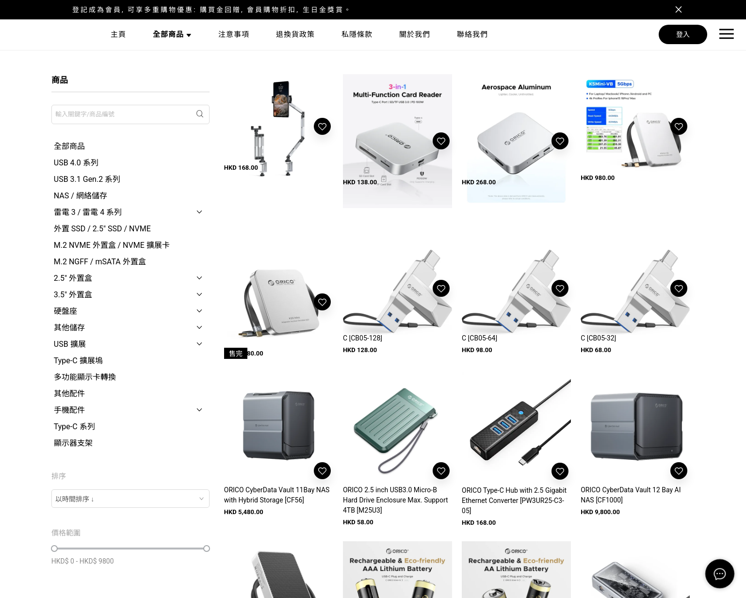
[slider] (54, 548)
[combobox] (130, 498)
